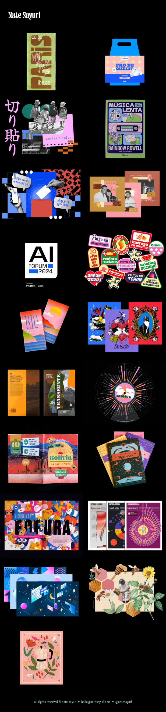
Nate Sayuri (24, 15)
